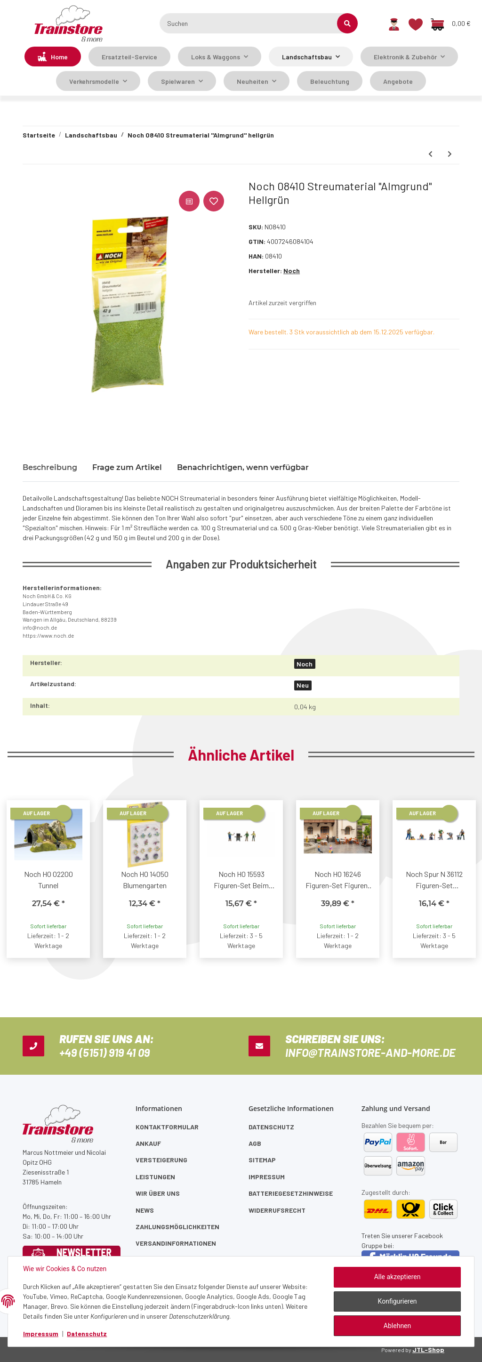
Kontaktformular (167, 1127)
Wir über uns (158, 1193)
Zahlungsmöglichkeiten (177, 1227)
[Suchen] (254, 23)
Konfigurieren (397, 1301)
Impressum (267, 1177)
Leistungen (155, 1177)
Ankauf (148, 1143)
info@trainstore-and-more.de (370, 1052)
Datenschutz (271, 1127)
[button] (394, 23)
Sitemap (262, 1160)
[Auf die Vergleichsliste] (189, 201)
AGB (255, 1143)
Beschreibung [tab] (50, 467)
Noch (305, 664)
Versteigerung (161, 1160)
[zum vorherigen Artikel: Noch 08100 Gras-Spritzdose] (430, 154)
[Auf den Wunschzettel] (213, 201)
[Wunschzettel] (415, 23)
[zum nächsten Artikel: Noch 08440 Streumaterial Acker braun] (449, 154)
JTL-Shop (428, 1350)
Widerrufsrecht (277, 1210)
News (145, 1210)
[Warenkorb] (450, 23)
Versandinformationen (176, 1243)
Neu (303, 685)
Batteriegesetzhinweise (291, 1193)
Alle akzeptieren (397, 1277)
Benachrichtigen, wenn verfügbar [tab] (243, 467)
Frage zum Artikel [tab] (127, 467)
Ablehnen (397, 1326)
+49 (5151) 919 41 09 (104, 1052)
